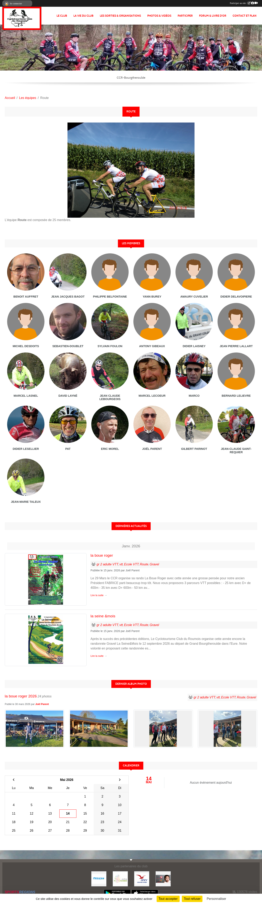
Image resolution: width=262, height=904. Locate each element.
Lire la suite (97, 595)
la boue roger (102, 555)
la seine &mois (103, 616)
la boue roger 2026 (21, 696)
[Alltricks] (98, 878)
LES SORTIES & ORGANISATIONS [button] (120, 15)
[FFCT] (120, 878)
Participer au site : (244, 3)
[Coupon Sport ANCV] (141, 878)
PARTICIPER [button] (185, 15)
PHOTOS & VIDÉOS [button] (159, 15)
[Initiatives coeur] (163, 878)
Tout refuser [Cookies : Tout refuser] (192, 898)
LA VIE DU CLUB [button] (83, 15)
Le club (62, 15)
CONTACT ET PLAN (244, 15)
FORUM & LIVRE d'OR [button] (212, 15)
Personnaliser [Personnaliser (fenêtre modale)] (216, 898)
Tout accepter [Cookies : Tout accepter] (168, 898)
